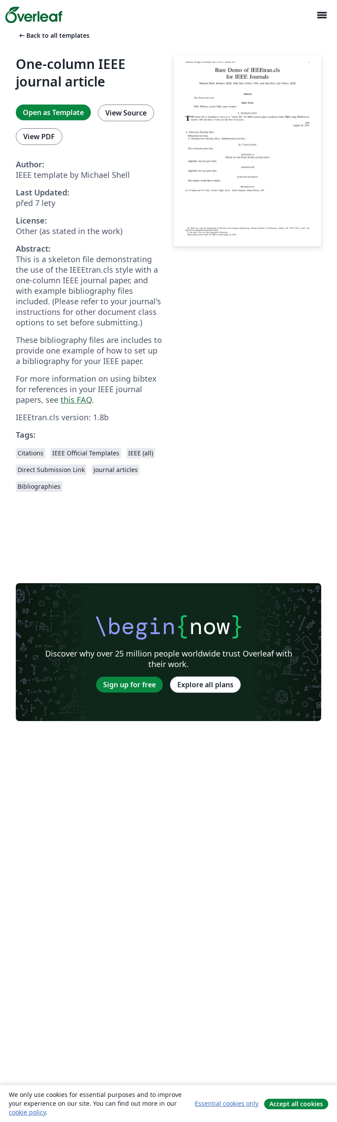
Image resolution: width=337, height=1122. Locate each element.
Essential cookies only (226, 1103)
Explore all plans (205, 684)
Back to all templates (54, 35)
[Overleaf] (33, 15)
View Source (126, 113)
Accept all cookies (296, 1104)
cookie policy (27, 1112)
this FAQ (76, 399)
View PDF (39, 136)
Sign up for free (129, 684)
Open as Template (53, 112)
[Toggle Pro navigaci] (322, 15)
